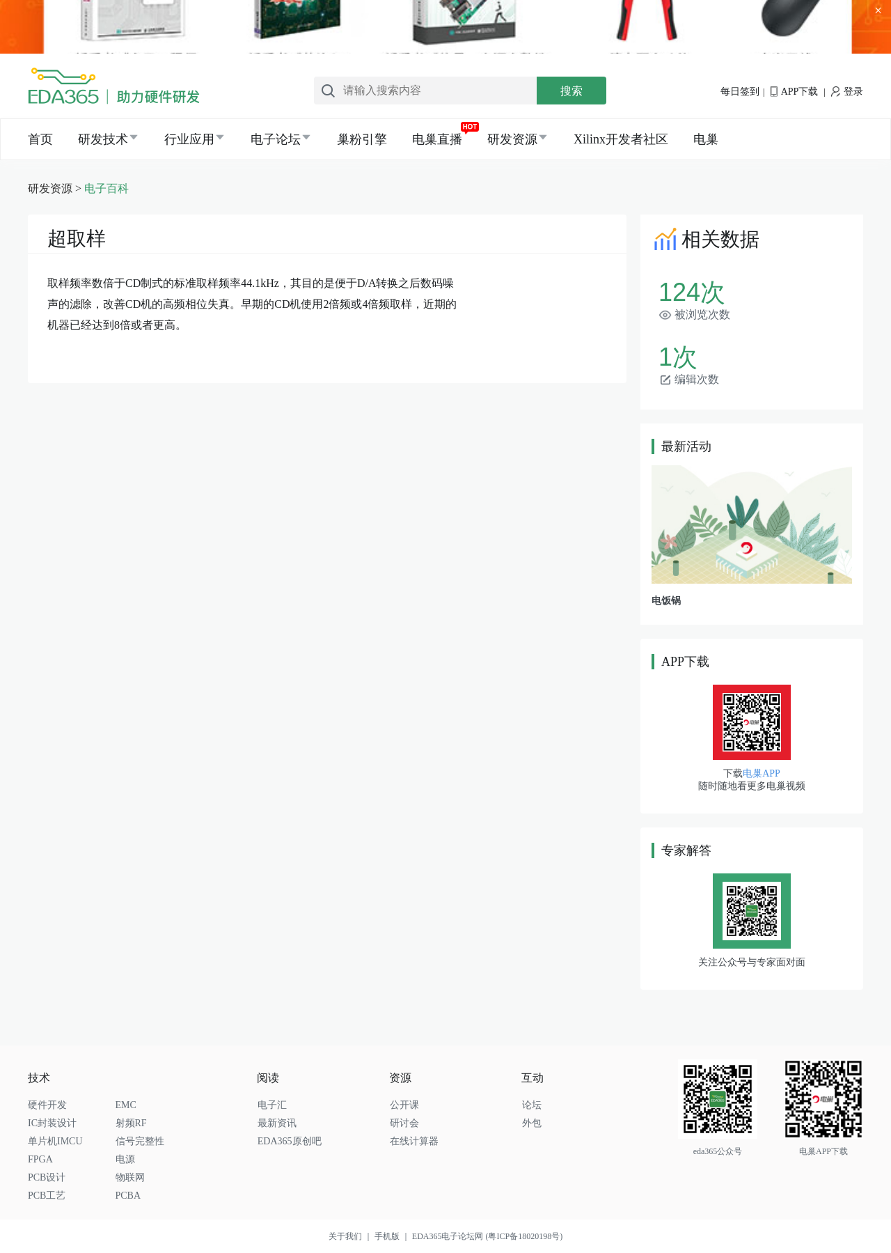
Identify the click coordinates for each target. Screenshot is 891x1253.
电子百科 (106, 188)
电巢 (705, 139)
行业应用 (189, 139)
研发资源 (512, 139)
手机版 (393, 1236)
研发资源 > (56, 188)
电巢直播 (437, 139)
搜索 (571, 91)
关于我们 (351, 1236)
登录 (847, 91)
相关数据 (705, 239)
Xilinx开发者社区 (621, 139)
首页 (40, 139)
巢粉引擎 (362, 139)
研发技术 (103, 139)
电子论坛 (276, 139)
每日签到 (739, 91)
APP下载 (794, 91)
